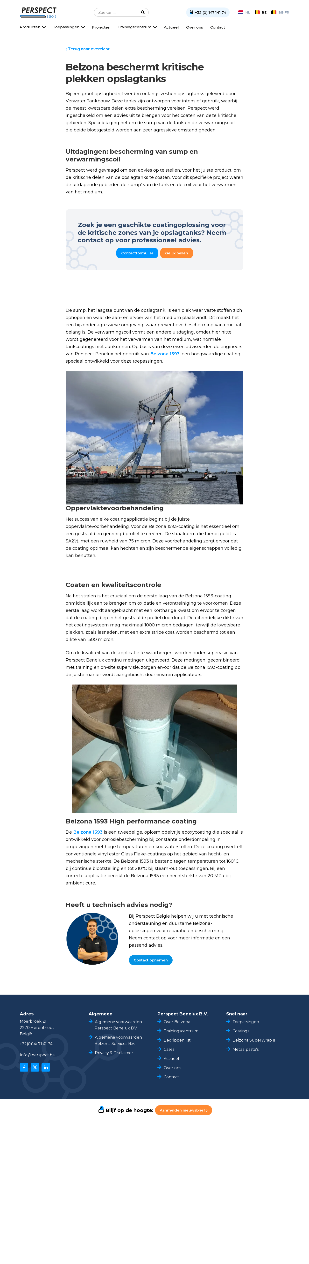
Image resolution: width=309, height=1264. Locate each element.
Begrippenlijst (177, 1040)
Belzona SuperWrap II (253, 1040)
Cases (169, 1049)
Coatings (240, 1031)
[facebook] (24, 1067)
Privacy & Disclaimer (114, 1053)
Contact (217, 27)
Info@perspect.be (37, 1055)
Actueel (171, 27)
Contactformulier (137, 253)
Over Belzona (177, 1022)
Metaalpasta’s (245, 1049)
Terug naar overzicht (89, 49)
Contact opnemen (151, 960)
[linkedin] (46, 1067)
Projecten (101, 27)
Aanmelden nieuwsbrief (183, 1110)
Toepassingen (66, 27)
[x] (35, 1067)
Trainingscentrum (134, 27)
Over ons (194, 27)
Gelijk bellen (176, 253)
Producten (30, 27)
